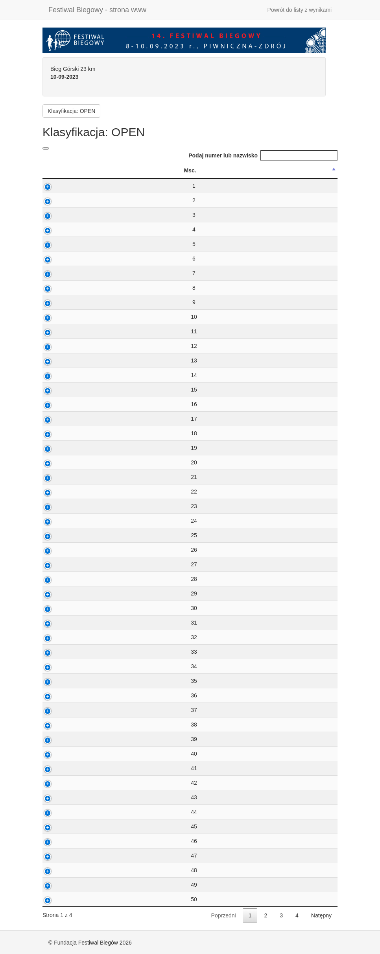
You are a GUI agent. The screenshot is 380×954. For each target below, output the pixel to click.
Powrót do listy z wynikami (299, 10)
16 (60, 404)
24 (60, 521)
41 (60, 768)
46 (60, 841)
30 (60, 608)
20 (60, 462)
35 (60, 681)
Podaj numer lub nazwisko (263, 155)
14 (60, 375)
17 (60, 419)
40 (60, 754)
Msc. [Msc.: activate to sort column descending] (56, 170)
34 (60, 666)
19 (60, 448)
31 (60, 622)
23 (60, 506)
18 (60, 433)
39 (60, 739)
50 (60, 899)
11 (60, 331)
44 (60, 812)
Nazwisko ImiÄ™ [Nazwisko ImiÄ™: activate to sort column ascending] (155, 170)
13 (60, 360)
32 (60, 637)
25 (60, 535)
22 (60, 491)
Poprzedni (223, 915)
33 (60, 652)
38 (60, 724)
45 (60, 826)
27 (60, 564)
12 (60, 346)
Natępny (321, 915)
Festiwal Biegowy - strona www (97, 10)
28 (60, 579)
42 (60, 783)
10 (60, 317)
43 (60, 797)
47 (60, 855)
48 (60, 870)
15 (60, 389)
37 (60, 710)
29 (60, 593)
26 (60, 550)
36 (60, 695)
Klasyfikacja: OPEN (71, 111)
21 (60, 477)
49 (60, 885)
